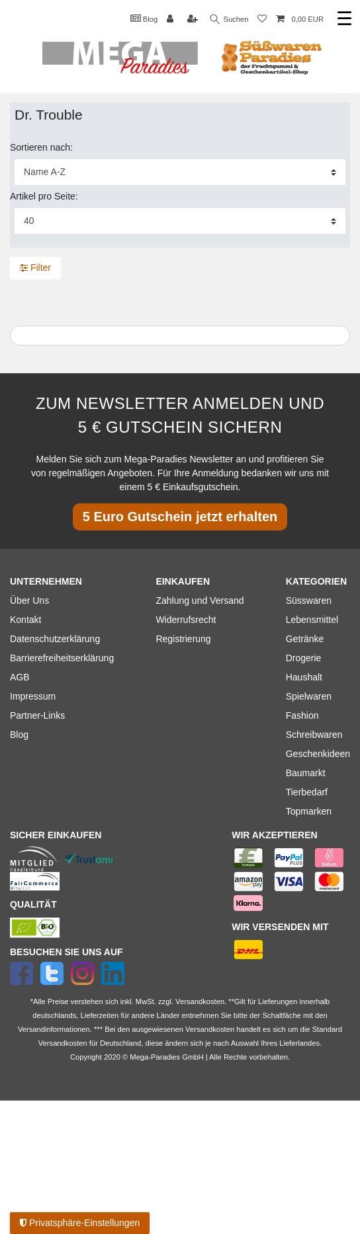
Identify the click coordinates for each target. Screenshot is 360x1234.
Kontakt (25, 619)
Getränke (305, 639)
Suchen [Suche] (229, 19)
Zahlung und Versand (200, 600)
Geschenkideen (318, 753)
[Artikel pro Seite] (180, 221)
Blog (144, 18)
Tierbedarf (307, 792)
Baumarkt (306, 773)
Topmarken (309, 811)
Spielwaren (309, 696)
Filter (35, 267)
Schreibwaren (314, 734)
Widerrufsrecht (186, 619)
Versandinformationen (54, 1029)
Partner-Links (37, 715)
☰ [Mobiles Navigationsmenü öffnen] (344, 19)
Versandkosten (62, 1043)
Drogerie (304, 658)
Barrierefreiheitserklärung (62, 658)
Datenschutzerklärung (55, 639)
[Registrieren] (194, 19)
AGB (20, 677)
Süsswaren (309, 600)
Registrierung (183, 639)
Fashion (302, 715)
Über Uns (29, 600)
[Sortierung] (180, 172)
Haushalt (304, 677)
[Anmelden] (171, 19)
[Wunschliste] (262, 19)
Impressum (33, 696)
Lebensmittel (312, 619)
